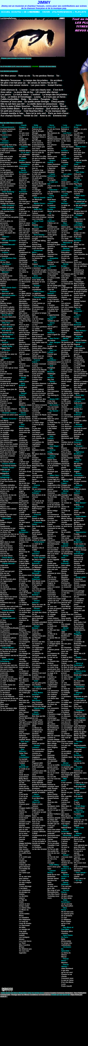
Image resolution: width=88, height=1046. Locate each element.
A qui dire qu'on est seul (67, 971)
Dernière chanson (39, 383)
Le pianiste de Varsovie (37, 654)
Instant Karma (55, 85)
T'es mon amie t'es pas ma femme (67, 745)
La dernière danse (65, 686)
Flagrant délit (37, 763)
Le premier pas (67, 767)
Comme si (4, 352)
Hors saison (37, 397)
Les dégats (51, 696)
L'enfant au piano (78, 604)
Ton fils (50, 252)
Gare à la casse (53, 587)
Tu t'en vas (4, 188)
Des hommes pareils (37, 386)
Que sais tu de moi (7, 608)
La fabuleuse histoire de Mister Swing (66, 516)
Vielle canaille (37, 186)
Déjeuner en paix (80, 696)
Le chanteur (24, 178)
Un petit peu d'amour (11, 111)
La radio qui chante (79, 875)
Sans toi (77, 307)
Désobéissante (53, 544)
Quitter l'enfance (54, 814)
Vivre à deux (24, 372)
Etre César (23, 579)
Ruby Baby (23, 509)
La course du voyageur (66, 398)
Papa (2, 601)
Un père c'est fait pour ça (13, 83)
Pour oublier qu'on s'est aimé (66, 923)
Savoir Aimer (37, 346)
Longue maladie (64, 433)
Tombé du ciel (30, 116)
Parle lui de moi (6, 550)
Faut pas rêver (80, 166)
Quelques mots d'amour (67, 326)
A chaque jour (53, 477)
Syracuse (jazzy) (38, 738)
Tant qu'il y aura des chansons (25, 723)
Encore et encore (39, 393)
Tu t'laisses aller (6, 462)
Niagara (50, 751)
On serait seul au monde (53, 770)
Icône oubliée (24, 851)
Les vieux (51, 284)
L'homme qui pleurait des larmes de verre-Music (66, 603)
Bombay (64, 352)
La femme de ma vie (8, 495)
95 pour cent (37, 565)
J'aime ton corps (54, 599)
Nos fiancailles (67, 906)
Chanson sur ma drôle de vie (80, 821)
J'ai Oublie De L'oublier (24, 870)
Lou (1, 540)
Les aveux (65, 424)
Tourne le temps (23, 731)
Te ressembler (37, 471)
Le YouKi (77, 444)
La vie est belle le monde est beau (39, 842)
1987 (2, 360)
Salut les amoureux (51, 433)
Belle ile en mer (53, 875)
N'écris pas (51, 745)
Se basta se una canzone (38, 283)
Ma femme (4, 595)
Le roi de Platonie (7, 696)
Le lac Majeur (66, 833)
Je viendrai (4, 587)
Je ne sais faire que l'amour (25, 877)
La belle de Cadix (65, 206)
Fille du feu (51, 577)
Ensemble (4, 243)
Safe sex (3, 405)
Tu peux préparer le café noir (39, 173)
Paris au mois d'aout (58, 113)
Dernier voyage (67, 246)
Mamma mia (52, 137)
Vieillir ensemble (23, 369)
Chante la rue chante (66, 975)
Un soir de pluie (6, 329)
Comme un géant (7, 207)
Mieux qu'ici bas (53, 211)
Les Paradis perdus (8, 536)
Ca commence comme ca (38, 752)
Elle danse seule (38, 581)
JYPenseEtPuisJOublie (9, 628)
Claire (34, 816)
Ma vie (2, 178)
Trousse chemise (7, 460)
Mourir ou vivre (53, 141)
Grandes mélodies (7, 485)
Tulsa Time (23, 753)
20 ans (76, 243)
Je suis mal (52, 606)
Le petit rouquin (64, 420)
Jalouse (3, 577)
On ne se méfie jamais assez (53, 766)
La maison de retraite (66, 521)
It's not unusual (80, 792)
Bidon (2, 213)
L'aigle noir (4, 278)
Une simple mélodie (65, 625)
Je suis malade (80, 585)
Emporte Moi (5, 160)
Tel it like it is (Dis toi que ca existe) (39, 157)
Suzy (3, 97)
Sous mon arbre (53, 830)
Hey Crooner (37, 702)
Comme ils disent (7, 423)
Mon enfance (24, 307)
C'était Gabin (24, 563)
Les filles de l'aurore (79, 856)
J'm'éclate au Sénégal (37, 206)
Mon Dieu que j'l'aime (79, 860)
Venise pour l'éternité (52, 157)
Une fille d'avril (53, 894)
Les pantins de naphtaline (38, 443)
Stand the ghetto (7, 313)
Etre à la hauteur (38, 256)
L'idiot (49, 131)
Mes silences (24, 305)
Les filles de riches (66, 770)
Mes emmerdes (6, 442)
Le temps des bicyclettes (35, 80)
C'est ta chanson (64, 365)
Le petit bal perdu (7, 344)
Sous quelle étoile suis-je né (66, 620)
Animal (35, 366)
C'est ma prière (67, 788)
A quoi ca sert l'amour (37, 212)
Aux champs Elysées (11, 116)
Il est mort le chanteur (33, 108)
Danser (50, 530)
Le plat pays (52, 282)
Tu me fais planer (65, 467)
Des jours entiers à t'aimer (53, 541)
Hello (63, 168)
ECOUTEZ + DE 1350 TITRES (25, 12)
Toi (57, 76)
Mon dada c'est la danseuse (80, 623)
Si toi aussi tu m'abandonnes (38, 144)
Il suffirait (78, 636)
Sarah (76, 651)
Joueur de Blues (65, 508)
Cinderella (23, 440)
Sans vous (4, 704)
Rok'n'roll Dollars (81, 867)
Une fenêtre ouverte (78, 193)
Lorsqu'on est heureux (52, 263)
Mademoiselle (52, 726)
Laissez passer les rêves (67, 292)
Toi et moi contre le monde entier (8, 645)
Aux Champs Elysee (52, 416)
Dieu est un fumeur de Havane (78, 561)
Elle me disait (24, 229)
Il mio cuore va (80, 544)
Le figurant (65, 714)
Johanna (3, 493)
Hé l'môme (23, 262)
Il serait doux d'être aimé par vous (38, 767)
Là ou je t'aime (25, 610)
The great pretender (78, 750)
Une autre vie (5, 190)
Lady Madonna (80, 726)
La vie (63, 413)
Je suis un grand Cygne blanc (54, 609)
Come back (23, 818)
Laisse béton (79, 360)
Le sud (64, 918)
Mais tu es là (79, 286)
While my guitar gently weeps (80, 733)
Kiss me (3, 356)
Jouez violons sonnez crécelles (54, 619)
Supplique (36, 569)
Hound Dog (36, 244)
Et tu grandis (5, 575)
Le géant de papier (52, 347)
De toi (34, 614)
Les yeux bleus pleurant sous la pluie (25, 467)
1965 (63, 632)
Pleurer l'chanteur (65, 449)
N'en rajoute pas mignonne (24, 486)
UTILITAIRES (58, 12)
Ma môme (51, 340)
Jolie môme (66, 139)
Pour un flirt (66, 452)
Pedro (49, 147)
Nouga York (23, 139)
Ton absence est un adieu (38, 163)
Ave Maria (4, 421)
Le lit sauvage (5, 695)
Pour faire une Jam (7, 454)
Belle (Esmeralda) (66, 940)
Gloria (63, 573)
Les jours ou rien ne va (9, 534)
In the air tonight (80, 205)
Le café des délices (78, 134)
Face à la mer (5, 379)
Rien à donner (24, 344)
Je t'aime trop (24, 880)
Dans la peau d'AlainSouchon (25, 568)
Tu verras (23, 143)
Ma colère (33, 99)
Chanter (35, 305)
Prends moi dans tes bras (24, 332)
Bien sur (22, 198)
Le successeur (67, 726)
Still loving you (80, 548)
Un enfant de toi (80, 201)
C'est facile (23, 794)
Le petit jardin (52, 307)
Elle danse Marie (38, 520)
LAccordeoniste (38, 215)
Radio (63, 616)
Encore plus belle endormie (7, 672)
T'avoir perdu (24, 514)
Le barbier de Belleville (79, 643)
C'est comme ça (38, 303)
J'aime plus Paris (81, 779)
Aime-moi (4, 565)
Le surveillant (66, 728)
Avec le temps (67, 135)
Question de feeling (79, 435)
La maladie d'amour (65, 694)
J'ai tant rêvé (37, 720)
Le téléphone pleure (8, 638)
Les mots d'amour (39, 217)
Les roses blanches (8, 317)
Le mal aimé (5, 636)
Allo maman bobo (7, 211)
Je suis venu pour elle (52, 887)
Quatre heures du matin (67, 459)
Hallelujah (51, 374)
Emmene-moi (59, 116)
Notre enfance (24, 685)
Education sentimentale (66, 253)
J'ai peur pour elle (39, 771)
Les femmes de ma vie (9, 698)
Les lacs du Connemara (66, 723)
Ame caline (6, 92)
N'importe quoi (38, 334)
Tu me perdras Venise (43, 76)
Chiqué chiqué (6, 522)
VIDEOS (68, 12)
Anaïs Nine (78, 350)
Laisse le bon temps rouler (24, 905)
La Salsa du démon (66, 954)
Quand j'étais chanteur (66, 455)
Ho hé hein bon (67, 912)
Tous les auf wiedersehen (79, 627)
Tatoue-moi (65, 861)
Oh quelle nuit (79, 524)
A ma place (4, 266)
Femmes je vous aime (11, 101)
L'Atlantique (79, 282)
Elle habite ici (37, 583)
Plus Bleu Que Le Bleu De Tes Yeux (25, 321)
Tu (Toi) (77, 804)
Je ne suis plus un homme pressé (67, 671)
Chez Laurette (66, 370)
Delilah (77, 790)
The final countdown (36, 288)
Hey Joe (50, 379)
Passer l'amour (67, 741)
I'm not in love (6, 135)
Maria (76, 831)
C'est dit (3, 372)
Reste (21, 340)
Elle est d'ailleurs (81, 264)
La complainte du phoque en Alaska (24, 892)
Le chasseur (66, 415)
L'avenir (24, 90)
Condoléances (38, 307)
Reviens (22, 342)
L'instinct (35, 94)
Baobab (22, 550)
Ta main (22, 720)
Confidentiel (52, 227)
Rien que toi (24, 503)
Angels (77, 471)
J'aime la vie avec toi (8, 487)
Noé (49, 753)
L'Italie (3, 538)
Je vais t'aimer (67, 677)
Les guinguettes (6, 172)
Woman (50, 444)
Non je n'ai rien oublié (9, 444)
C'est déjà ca (5, 215)
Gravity (50, 448)
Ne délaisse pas (25, 949)
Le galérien (36, 293)
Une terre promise (39, 176)
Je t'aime (22, 270)
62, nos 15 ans (67, 346)
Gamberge (23, 260)
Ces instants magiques (37, 756)
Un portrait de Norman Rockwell (39, 183)
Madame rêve (5, 199)
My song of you (53, 890)
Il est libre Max (38, 798)
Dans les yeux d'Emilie (53, 420)
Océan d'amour (6, 546)
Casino (64, 638)
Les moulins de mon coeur (67, 549)
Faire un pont (24, 448)
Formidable (4, 426)
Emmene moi (52, 565)
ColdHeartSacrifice (39, 231)
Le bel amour (5, 170)
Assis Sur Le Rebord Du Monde (39, 369)
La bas (50, 237)
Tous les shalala (6, 642)
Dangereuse (5, 526)
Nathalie (35, 671)
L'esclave (78, 614)
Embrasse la (79, 270)
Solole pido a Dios (39, 348)
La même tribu (25, 908)
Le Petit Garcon (80, 646)
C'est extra (65, 137)
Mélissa (50, 734)
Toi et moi (4, 458)
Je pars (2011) (67, 896)
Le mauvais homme (65, 717)
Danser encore (6, 374)
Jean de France (25, 593)
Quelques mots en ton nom (53, 807)
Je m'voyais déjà (7, 430)
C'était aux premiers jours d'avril (8, 152)
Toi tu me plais (53, 843)
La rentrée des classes (25, 613)
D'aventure (78, 579)
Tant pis (77, 501)
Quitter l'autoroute (23, 715)
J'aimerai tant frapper (24, 451)
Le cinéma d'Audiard (65, 711)
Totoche (22, 364)
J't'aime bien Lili (80, 211)
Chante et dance (65, 153)
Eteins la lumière (7, 268)
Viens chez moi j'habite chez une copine (80, 391)
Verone (77, 514)
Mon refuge (52, 743)
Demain (77, 149)
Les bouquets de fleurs (24, 643)
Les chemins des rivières (52, 694)
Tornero (50, 178)
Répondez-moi (38, 466)
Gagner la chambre (51, 584)
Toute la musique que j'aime (52, 471)
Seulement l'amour (23, 746)
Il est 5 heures (53, 299)
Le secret (22, 651)
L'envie (50, 468)
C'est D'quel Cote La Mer (24, 560)
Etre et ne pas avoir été (66, 650)
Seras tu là (65, 329)
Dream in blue (37, 518)
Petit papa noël (80, 786)
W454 (63, 761)
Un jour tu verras (65, 848)
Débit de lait (5, 469)
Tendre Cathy (5, 516)
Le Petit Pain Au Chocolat (53, 423)
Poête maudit (66, 986)
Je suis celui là (80, 700)
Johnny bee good (7, 560)
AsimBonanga (53, 454)
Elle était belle (37, 820)
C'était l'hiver (37, 378)
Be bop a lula (37, 560)
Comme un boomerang (78, 557)
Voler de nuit (5, 411)
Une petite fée (52, 851)
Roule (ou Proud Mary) (24, 506)
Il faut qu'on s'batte (37, 586)
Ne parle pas (24, 315)
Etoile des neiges (81, 675)
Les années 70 (25, 638)
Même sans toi (80, 878)
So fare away (66, 898)
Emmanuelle (79, 272)
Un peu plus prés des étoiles (39, 684)
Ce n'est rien (52, 520)
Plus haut (78, 706)
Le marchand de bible (24, 926)
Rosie (34, 468)
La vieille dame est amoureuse (42, 104)
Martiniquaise (79, 685)
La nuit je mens (20, 94)
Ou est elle (51, 777)
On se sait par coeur (8, 399)
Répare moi (4, 507)
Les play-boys (53, 309)
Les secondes (24, 299)
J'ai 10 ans (4, 225)
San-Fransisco (67, 262)
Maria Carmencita (65, 316)
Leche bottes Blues (10, 108)
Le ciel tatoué (52, 665)
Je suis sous (24, 133)
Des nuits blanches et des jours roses (9, 668)
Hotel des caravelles (51, 592)
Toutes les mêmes (78, 529)
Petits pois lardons (51, 791)
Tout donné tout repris (65, 823)
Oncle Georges (25, 691)
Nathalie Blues (25, 151)
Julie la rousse (80, 403)
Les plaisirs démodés (8, 440)
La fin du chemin (64, 406)
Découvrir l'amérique (78, 251)
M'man (21, 947)
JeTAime (64, 581)
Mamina (64, 963)
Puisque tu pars (53, 244)
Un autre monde (80, 714)
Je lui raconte (66, 904)
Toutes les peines (78, 157)
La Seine (77, 814)
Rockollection (52, 892)
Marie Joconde (6, 176)
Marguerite (78, 430)
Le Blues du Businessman (5, 615)
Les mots (65, 880)
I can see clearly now (40, 90)
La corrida (36, 413)
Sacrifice (35, 233)
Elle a (21, 227)
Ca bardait (23, 759)
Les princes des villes (66, 304)
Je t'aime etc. (52, 612)
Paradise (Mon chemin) (67, 932)
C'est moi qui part (7, 571)
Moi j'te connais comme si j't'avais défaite (53, 738)
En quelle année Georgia (37, 101)
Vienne (3, 286)
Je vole (64, 683)
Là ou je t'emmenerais (37, 322)
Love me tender (38, 248)
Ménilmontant (79, 141)
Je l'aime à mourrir (39, 405)
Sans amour (24, 346)
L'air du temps (38, 319)
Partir (49, 783)
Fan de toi (65, 378)
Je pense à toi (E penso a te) (7, 490)
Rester (50, 816)
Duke (23, 99)
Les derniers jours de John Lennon (24, 648)
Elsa (62, 104)
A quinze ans (5, 663)
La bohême (4, 434)
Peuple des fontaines (36, 461)
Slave (34, 511)
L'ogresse (78, 616)
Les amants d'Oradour (23, 635)
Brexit (63, 106)
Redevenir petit (67, 773)
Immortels (4, 196)
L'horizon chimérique (51, 717)
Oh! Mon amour (8, 76)
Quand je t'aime (25, 706)
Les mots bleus (6, 556)
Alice (21, 773)
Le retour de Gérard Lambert (80, 371)
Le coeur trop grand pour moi (53, 668)
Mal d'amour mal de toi (9, 655)
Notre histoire (24, 317)
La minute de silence (66, 296)
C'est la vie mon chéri (23, 797)
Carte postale (37, 374)
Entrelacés (23, 446)
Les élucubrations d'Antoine (7, 255)
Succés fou (4, 554)
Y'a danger (36, 190)
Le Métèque (36, 567)
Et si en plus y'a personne (6, 222)
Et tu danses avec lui (8, 354)
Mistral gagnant (80, 383)
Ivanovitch (51, 595)
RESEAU (34, 12)
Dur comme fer (38, 391)
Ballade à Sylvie (65, 130)
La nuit (3, 139)
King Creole (37, 246)
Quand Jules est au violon (38, 678)
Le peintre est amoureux (79, 607)
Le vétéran (65, 734)
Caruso (35, 301)
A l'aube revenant (39, 364)
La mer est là (5, 164)
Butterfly (22, 397)
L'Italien (77, 648)
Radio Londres (6, 270)
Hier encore (5, 428)
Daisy (2, 524)
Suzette (22, 391)
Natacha (50, 239)
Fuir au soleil (66, 379)
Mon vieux (23, 313)
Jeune (76, 781)
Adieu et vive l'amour (37, 805)
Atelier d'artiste (25, 540)
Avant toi (3, 366)
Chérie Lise (65, 368)
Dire (2, 376)
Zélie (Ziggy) (66, 336)
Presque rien (37, 464)
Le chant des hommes (66, 707)
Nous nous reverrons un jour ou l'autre (8, 447)
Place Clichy (52, 794)
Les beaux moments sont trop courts (38, 434)
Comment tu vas (54, 528)
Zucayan (50, 863)
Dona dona (4, 626)
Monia (76, 198)
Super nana (65, 536)
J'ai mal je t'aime (38, 826)
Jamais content (6, 227)
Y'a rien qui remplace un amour (37, 194)
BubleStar (51, 876)
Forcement (51, 579)
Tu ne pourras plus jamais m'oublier (39, 791)
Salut (49, 430)
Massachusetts (80, 745)
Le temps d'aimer (51, 711)
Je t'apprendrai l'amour (6, 582)
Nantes (3, 284)
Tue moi (35, 354)
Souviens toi (37, 350)
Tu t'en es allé (52, 849)
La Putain (78, 638)
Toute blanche (79, 630)
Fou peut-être (52, 581)
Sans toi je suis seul (36, 113)
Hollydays (65, 579)
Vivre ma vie (24, 376)
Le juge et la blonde (52, 674)
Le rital (3, 591)
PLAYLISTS (80, 12)
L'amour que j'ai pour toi (24, 463)
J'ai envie (36, 824)
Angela (50, 483)
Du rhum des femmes (79, 682)
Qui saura (65, 814)
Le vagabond (5, 640)
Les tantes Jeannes (36, 668)
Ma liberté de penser (37, 332)
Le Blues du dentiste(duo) (37, 729)
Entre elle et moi (6, 677)
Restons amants (53, 818)
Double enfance (53, 552)
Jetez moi (23, 276)
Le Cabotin (4, 438)
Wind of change (80, 550)
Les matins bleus (7, 174)
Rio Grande (36, 141)
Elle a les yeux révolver (67, 230)
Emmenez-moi (6, 424)
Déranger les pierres (52, 533)
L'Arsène (51, 305)
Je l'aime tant (37, 828)
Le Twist (22, 943)
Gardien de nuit (38, 395)
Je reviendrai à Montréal (80, 478)
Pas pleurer (52, 145)
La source (51, 205)
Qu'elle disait (5, 182)
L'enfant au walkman (51, 678)
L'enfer (22, 297)
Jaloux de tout (53, 601)
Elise (76, 313)
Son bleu (77, 387)
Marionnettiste (80, 288)
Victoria (64, 755)
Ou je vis (77, 151)
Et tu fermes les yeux (8, 162)
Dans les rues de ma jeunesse (38, 605)
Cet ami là (23, 565)
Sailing (77, 505)
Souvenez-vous (53, 835)
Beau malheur (37, 254)
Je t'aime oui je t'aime (9, 679)
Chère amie (65, 227)
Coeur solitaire (25, 816)
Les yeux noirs (38, 85)
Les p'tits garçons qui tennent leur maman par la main (24, 665)
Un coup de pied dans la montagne (66, 471)
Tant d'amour (52, 837)
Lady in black (79, 808)
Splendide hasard (65, 332)
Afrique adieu (66, 634)
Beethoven (65, 636)
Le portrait (4, 393)
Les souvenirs (53, 708)
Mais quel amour (7, 599)
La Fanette (51, 276)
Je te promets (52, 466)
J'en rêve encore (38, 589)
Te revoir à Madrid (23, 727)
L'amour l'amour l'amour (64, 843)
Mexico (64, 221)
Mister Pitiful (24, 428)
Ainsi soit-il (65, 182)
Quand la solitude (22, 709)
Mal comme (4, 544)
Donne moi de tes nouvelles (53, 549)
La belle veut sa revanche (66, 586)
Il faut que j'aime (65, 386)
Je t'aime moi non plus (79, 566)
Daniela (22, 826)
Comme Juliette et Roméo (65, 569)
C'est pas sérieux (22, 437)
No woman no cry (7, 333)
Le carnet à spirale (78, 852)
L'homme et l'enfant (23, 762)
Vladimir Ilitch (66, 757)
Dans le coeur (24, 223)
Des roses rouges (65, 198)
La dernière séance (23, 897)
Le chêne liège (38, 423)
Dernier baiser (53, 878)
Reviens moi (24, 497)
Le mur (35, 325)
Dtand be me (79, 730)
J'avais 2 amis (24, 454)
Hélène (50, 589)
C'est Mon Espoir (51, 523)
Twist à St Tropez (23, 519)
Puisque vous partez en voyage (39, 539)
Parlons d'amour (38, 779)
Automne (51, 493)
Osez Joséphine (6, 201)
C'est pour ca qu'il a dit (24, 212)
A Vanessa (4, 567)
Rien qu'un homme (7, 184)
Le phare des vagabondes (52, 684)
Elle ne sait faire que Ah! (13, 104)
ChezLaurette (57, 101)
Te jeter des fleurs (39, 352)
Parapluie (45, 99)
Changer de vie (6, 479)
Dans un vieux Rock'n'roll (79, 838)
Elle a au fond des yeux (52, 555)
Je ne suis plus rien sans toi (25, 457)
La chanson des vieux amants (53, 273)
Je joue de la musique (9, 383)
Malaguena (4, 473)
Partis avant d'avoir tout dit (80, 294)
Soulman (3, 289)
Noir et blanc (37, 336)
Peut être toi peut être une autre (24, 702)
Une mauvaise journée (53, 392)
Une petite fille (25, 145)
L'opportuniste (53, 315)
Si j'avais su (24, 348)
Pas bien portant (38, 556)
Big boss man (24, 781)
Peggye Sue (5, 348)
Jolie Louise (24, 381)
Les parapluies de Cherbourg (67, 553)
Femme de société (7, 612)
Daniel (63, 374)
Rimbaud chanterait (65, 463)
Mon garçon (24, 679)
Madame (3, 593)
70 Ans (21, 534)
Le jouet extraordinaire (9, 634)
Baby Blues (23, 779)
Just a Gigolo (66, 192)
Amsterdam (52, 270)
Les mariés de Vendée (24, 658)
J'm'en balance (38, 830)
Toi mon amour (67, 241)
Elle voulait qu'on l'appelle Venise (53, 559)
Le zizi (76, 319)
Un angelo (51, 180)
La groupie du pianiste (66, 288)
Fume (21, 841)
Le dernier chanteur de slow (24, 620)
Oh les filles (5, 262)
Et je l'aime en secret (8, 650)
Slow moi (4, 706)
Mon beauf (78, 385)
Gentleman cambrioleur (52, 296)
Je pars (64, 894)
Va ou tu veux (24, 366)
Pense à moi (37, 274)
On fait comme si (7, 397)
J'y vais (35, 317)
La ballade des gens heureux (38, 617)
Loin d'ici (65, 430)
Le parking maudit (23, 934)
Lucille (64, 530)
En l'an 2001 (79, 274)
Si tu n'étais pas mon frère (38, 148)
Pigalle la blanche (7, 311)
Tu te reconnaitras (66, 750)
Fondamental (5, 381)
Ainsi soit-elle (24, 430)
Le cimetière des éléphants (24, 919)
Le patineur (52, 681)
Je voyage (4, 432)
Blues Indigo (52, 511)
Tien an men (5, 407)
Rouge (50, 250)
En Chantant (66, 648)
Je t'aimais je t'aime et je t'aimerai (37, 409)
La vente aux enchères (37, 650)
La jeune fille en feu (23, 92)
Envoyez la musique (23, 243)
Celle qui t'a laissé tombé (24, 787)
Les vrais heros (25, 941)
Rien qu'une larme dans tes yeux (67, 818)
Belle (2, 520)
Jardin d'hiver (37, 722)
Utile (49, 855)
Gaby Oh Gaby (6, 194)
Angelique (65, 560)
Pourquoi (22, 329)
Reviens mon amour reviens (14, 85)
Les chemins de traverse (38, 439)
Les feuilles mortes (52, 384)
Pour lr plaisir (37, 781)
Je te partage (79, 591)
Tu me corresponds (37, 474)
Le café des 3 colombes (79, 138)
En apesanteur (6, 378)
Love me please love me (67, 613)
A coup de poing (23, 195)
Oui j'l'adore (79, 190)
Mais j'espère (79, 284)
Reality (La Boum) (78, 410)
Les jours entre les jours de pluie (53, 704)
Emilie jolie (51, 563)
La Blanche (78, 358)
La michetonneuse (67, 590)
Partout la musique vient (53, 785)
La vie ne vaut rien (7, 229)
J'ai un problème (54, 464)
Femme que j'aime (52, 355)
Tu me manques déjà (55, 111)
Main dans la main (7, 542)
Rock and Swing (23, 388)
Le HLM (77, 368)
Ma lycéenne (79, 213)
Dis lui (63, 790)
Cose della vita (38, 280)
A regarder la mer (7, 149)
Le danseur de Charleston (79, 220)
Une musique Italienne (24, 735)
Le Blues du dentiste (37, 733)
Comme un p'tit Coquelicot (67, 838)
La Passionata (37, 704)
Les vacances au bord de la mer (66, 526)
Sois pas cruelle (22, 512)
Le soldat (36, 329)
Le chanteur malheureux (5, 631)
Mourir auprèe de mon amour (25, 418)
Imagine (50, 440)
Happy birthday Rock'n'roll (25, 844)
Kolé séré (78, 237)
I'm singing (23, 591)
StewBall (50, 172)
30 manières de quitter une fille (67, 343)
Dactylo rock (24, 824)
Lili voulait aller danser (47, 92)
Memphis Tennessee (11, 80)
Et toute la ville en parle (25, 582)
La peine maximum (7, 129)
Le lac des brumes (39, 849)
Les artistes (23, 640)
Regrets (64, 873)
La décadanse (79, 569)
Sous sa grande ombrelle (53, 832)
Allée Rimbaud (67, 968)
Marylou (22, 403)
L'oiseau (3, 395)
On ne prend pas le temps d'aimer (80, 290)
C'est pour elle (80, 248)
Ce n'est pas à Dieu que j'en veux (24, 203)
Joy (33, 499)
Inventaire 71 (66, 389)
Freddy (77, 534)
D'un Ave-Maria (67, 982)
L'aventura (36, 268)
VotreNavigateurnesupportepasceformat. (32, 60)
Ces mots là (66, 362)
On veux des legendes (24, 952)
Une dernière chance (8, 409)
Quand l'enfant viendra (80, 302)
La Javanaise (79, 571)
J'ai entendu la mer (7, 528)
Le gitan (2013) (25, 293)
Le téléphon (66, 920)
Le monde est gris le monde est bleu (39, 271)
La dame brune (6, 276)
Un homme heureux (78, 870)
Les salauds (66, 428)
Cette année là (6, 624)
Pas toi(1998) (52, 243)
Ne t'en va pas (6, 497)
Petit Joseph (52, 788)
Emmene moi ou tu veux (24, 832)
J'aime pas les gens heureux (24, 866)
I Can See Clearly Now (52, 402)
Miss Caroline (24, 945)
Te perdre (36, 160)
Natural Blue (66, 828)
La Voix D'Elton (25, 616)
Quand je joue (53, 796)
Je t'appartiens (38, 648)
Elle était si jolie (6, 156)
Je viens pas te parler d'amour (25, 279)
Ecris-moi (78, 262)
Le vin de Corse (53, 129)
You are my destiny (78, 177)
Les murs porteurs (39, 327)
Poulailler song (6, 231)
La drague (36, 696)
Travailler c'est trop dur (53, 846)
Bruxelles (65, 354)
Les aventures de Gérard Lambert (81, 375)
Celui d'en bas (6, 364)
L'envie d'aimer (6, 131)
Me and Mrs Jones (7, 325)
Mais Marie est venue (8, 597)
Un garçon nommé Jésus (24, 739)
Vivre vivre (36, 513)
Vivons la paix (37, 358)
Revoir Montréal (25, 718)
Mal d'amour (5, 653)
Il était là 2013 (66, 657)
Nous (49, 143)
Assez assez (52, 491)
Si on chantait (52, 822)
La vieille (77, 640)
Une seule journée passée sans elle (67, 540)
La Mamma (4, 436)
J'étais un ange (67, 395)
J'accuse (64, 659)
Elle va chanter (6, 158)
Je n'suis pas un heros (54, 97)
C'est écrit (58, 90)
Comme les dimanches (23, 443)
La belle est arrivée (52, 627)
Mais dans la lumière (66, 807)
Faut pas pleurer (22, 249)
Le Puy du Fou (25, 632)
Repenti (77, 344)
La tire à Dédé (79, 366)
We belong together (78, 465)
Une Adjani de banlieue (66, 776)
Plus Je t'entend (6, 180)
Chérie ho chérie (23, 813)
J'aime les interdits (23, 862)
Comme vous (66, 372)
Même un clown (25, 405)
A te (1, 246)
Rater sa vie (24, 76)
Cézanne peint (67, 282)
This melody (52, 841)
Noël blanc (51, 199)
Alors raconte (37, 630)
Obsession (51, 759)
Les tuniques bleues (24, 938)
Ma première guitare (79, 521)
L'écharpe (36, 845)
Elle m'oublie (52, 462)
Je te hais (4, 585)
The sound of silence (79, 668)
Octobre (35, 458)
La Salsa (3, 299)
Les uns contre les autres (67, 308)
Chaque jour (66, 485)
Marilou (22, 481)
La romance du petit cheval (53, 654)
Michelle (35, 620)
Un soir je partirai (7, 710)
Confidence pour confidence (54, 363)
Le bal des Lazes (65, 594)
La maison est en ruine (67, 410)
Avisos (50, 501)
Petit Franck (37, 509)
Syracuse (36, 736)
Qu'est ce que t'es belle (66, 238)
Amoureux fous (38, 749)
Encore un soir (53, 229)
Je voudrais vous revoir (52, 232)
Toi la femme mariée (8, 466)
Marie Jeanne (66, 736)
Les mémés (36, 597)
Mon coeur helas (54, 741)
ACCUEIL (5, 12)
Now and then (79, 728)
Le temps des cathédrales (66, 944)
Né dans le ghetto (7, 307)
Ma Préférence (53, 728)
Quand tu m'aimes (7, 456)
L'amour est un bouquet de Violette (67, 211)
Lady (21, 460)
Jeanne (50, 884)
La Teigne (78, 364)
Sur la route (36, 591)
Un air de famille (80, 160)
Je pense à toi (66, 393)
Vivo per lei (4, 250)
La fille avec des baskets (66, 402)
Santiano (51, 170)
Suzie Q (22, 168)
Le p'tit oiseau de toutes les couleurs (39, 659)
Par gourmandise (7, 450)
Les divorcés (66, 426)
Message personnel (36, 531)
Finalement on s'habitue (24, 253)
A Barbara (23, 536)
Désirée (35, 640)
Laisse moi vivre (38, 839)
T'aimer (3, 657)
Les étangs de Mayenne (24, 654)
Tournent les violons (52, 255)
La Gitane (23, 603)
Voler (63, 759)
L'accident (23, 888)
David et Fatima (80, 340)
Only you (77, 174)
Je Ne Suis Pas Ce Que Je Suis (67, 666)
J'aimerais (23, 264)
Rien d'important (23, 500)
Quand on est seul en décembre (39, 339)
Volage (35, 188)
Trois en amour (25, 516)
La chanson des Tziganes (25, 598)
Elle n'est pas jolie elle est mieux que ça (24, 233)
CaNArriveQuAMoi (10, 99)
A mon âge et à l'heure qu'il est (53, 480)
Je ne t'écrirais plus (8, 579)
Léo (20, 624)
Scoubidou (78, 526)
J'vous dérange (25, 886)
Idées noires (5, 297)
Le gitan (22, 291)
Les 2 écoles (66, 720)
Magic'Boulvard (38, 507)
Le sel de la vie (38, 501)
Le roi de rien (66, 423)
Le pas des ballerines (36, 429)
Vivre (55, 99)
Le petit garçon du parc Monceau (25, 628)
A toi (49, 413)
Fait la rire (36, 822)
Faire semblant (25, 246)
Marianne (65, 436)
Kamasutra (65, 583)
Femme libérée (25, 162)
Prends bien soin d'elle (9, 606)
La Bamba (65, 176)
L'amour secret (25, 608)
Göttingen (4, 274)
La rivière (65, 700)
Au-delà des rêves (39, 612)
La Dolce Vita (5, 532)
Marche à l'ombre (81, 381)
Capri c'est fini (38, 810)
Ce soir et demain (7, 362)
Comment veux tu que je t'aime (67, 979)
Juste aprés (52, 235)
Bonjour (35, 808)
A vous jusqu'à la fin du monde (53, 504)
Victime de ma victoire (67, 864)
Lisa (33, 448)
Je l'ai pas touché (7, 530)
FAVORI (46, 12)
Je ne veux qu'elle (65, 234)
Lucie (63, 984)
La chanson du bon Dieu (80, 279)
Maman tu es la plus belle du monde (67, 217)
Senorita (3, 552)
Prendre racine (6, 403)
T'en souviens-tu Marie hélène (25, 359)
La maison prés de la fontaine (67, 915)
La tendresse (24, 286)
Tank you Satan (67, 147)
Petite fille (4, 501)
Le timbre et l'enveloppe (20, 97)
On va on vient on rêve (53, 774)
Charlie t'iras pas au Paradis (39, 637)
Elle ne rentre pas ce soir (24, 829)
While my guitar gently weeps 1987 (80, 738)
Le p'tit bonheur (38, 295)
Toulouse (22, 141)
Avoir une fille (79, 513)
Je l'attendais (66, 391)
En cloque (78, 356)
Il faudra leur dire (39, 399)
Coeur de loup (79, 227)
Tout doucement (6, 321)
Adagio (3, 239)
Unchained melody (78, 457)
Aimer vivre (52, 460)
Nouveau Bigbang (51, 756)
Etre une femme (64, 654)
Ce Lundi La (66, 360)
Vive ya (3, 340)
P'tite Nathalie (37, 783)
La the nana (66, 141)
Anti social (78, 796)
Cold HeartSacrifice (33, 111)
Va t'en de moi (53, 857)
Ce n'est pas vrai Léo (8, 665)
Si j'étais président (39, 622)
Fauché (22, 839)
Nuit (49, 241)
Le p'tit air (65, 256)
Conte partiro (5, 248)
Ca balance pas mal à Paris (67, 275)
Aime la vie (45, 116)
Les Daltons (52, 426)
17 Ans (3, 620)
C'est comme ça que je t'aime (66, 784)
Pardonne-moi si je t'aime (45, 106)
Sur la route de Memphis (38, 153)
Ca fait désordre (22, 784)
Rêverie (50, 149)
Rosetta (3, 513)
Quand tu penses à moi (24, 337)
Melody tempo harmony (6, 304)
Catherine (23, 199)
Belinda (3, 622)
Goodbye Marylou (65, 576)
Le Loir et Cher (67, 417)
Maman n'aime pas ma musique (25, 477)
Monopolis (65, 319)
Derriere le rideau (51, 537)
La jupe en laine (53, 642)
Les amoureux (53, 691)
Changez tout (66, 495)
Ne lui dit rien (24, 483)
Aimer (76, 511)
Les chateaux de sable (24, 155)
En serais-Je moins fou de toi (42, 83)
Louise (37, 97)
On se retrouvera (39, 489)
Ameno (35, 264)
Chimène (77, 397)
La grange (78, 882)
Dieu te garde (24, 225)
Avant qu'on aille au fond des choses (54, 497)
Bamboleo (36, 710)
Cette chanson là (9, 90)
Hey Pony (23, 847)
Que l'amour (24, 712)
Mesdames (23, 303)
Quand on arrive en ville (24, 181)
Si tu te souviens (7, 186)
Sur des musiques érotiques (39, 787)
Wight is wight (67, 479)
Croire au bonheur (22, 220)
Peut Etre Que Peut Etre (79, 153)
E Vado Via (23, 585)
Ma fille (77, 650)
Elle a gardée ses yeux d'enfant (66, 798)
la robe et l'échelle (39, 419)
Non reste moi (6, 499)
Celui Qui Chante (65, 279)
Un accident (56, 80)
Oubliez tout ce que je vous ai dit (67, 444)
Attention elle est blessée (66, 349)
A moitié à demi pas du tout (66, 270)
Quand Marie (24, 334)
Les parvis (6, 94)
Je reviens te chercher (37, 645)
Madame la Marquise (78, 333)
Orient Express (38, 777)
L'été (2, 301)
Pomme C (4, 401)
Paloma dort (37, 129)
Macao (63, 957)
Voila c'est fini (79, 716)
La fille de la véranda (52, 635)
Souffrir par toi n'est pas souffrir (53, 826)
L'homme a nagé (54, 714)
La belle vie (78, 518)
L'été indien (52, 428)
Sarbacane (36, 469)
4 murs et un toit (6, 293)
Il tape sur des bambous (79, 234)
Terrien (50, 839)
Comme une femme (37, 380)
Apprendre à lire (53, 485)
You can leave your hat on (53, 408)
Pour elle (77, 432)
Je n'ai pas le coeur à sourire (25, 267)
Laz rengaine (79, 599)
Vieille (76, 438)
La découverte (24, 282)
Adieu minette (79, 348)
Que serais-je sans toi (57, 108)
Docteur (50, 546)
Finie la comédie (22, 257)
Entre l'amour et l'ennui (24, 240)
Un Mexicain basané (37, 200)
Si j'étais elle (52, 820)
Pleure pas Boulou (78, 298)
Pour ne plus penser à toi (24, 326)
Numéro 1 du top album (24, 688)
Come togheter (80, 720)
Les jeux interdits (50, 388)
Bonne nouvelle (38, 372)
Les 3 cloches (37, 219)
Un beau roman (67, 489)
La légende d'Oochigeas (79, 498)
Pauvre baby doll (39, 135)
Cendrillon (78, 712)
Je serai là (65, 675)
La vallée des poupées (66, 703)
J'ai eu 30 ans (52, 597)
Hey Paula (78, 184)
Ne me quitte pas (54, 286)
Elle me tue (4, 573)
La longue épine (53, 644)
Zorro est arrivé (38, 743)
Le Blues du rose (81, 783)
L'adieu (22, 601)
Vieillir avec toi (38, 356)
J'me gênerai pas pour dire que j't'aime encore (81, 847)
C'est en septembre (36, 633)
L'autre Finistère (64, 161)
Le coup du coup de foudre (25, 922)
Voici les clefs (37, 624)
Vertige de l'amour (7, 203)
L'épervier (51, 168)
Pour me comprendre (66, 322)
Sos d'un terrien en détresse (23, 186)
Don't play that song (8, 145)
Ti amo (76, 802)
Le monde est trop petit (24, 930)
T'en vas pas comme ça (66, 887)
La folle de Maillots (7, 681)
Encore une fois (38, 642)
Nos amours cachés (24, 682)
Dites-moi (65, 497)
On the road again (7, 309)
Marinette (23, 301)
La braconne (79, 593)
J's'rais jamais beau (8, 589)
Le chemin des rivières (53, 662)
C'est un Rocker (22, 801)
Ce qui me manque (23, 557)
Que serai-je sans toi (52, 288)
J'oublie (50, 616)
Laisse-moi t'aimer (65, 803)
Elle (1, 154)
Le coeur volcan (53, 671)
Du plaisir (23, 743)
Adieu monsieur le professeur (53, 165)
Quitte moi (78, 305)
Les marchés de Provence (38, 664)
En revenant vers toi (24, 836)
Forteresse (65, 487)
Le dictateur (5, 693)
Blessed (35, 229)
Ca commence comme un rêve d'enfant (53, 516)
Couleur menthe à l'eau (12, 113)
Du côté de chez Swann (24, 410)
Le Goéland (36, 847)
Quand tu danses (51, 247)
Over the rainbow (50, 216)
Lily (75, 321)
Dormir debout (38, 389)
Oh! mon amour (6, 548)
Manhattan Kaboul (78, 378)
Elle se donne (24, 237)
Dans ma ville (37, 818)
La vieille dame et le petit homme (8, 690)
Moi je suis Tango (39, 706)
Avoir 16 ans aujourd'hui (24, 776)
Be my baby (78, 757)
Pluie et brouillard (23, 494)
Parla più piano (80, 489)
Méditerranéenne (54, 139)
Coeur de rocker (53, 526)
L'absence (23, 595)
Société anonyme (39, 151)
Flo (75, 276)
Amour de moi (24, 538)
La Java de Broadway (65, 690)
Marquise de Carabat (52, 731)
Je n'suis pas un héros (24, 175)
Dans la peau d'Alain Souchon (15, 106)
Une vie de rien (53, 853)
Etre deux (65, 376)
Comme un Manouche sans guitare (80, 773)
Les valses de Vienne (37, 504)
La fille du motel (23, 901)
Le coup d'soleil (80, 428)
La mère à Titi (79, 362)
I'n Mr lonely (5, 336)
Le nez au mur (24, 295)
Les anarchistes (66, 144)
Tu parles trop (37, 170)
